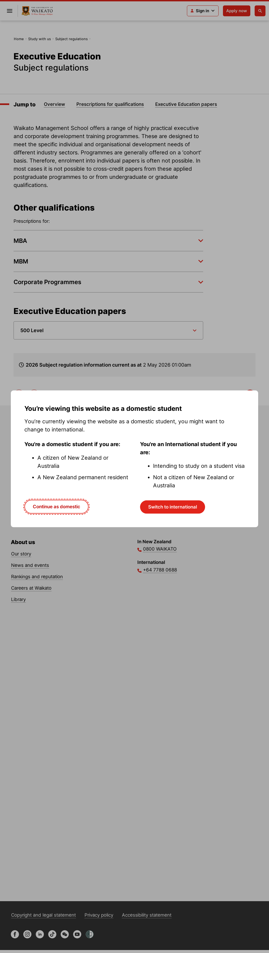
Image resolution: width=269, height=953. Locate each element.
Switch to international (172, 507)
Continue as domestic (56, 506)
